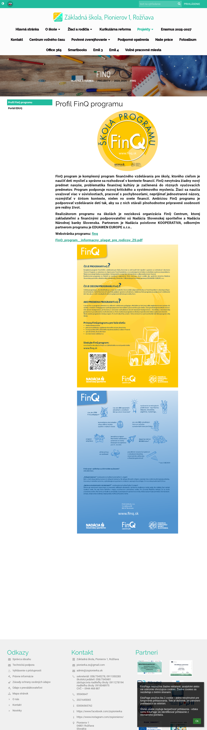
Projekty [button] (145, 29)
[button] (10, 4)
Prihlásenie (192, 3)
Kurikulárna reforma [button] (115, 29)
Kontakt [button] (17, 40)
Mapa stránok (20, 693)
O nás (16, 699)
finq (95, 234)
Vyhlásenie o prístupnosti (27, 670)
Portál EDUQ (15, 108)
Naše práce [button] (164, 40)
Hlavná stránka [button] (27, 29)
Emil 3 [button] (98, 50)
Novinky (17, 710)
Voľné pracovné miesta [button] (143, 50)
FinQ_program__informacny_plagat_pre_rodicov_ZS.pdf (99, 240)
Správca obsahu (22, 659)
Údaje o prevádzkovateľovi (27, 687)
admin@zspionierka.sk (90, 670)
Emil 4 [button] (114, 50)
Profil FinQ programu (20, 102)
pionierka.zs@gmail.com (91, 664)
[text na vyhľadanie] (160, 4)
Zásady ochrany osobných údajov (32, 682)
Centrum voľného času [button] (47, 40)
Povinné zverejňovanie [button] (91, 40)
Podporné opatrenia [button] (133, 40)
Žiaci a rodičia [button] (80, 29)
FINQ (133, 80)
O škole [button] (53, 29)
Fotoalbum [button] (187, 40)
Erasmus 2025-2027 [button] (176, 29)
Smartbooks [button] (77, 50)
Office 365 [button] (53, 50)
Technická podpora (23, 664)
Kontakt (17, 704)
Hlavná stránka (82, 80)
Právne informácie (23, 676)
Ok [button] (197, 721)
